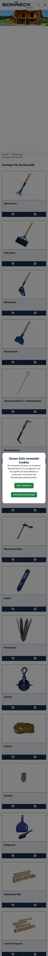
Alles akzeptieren (24, 485)
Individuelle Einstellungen (24, 494)
